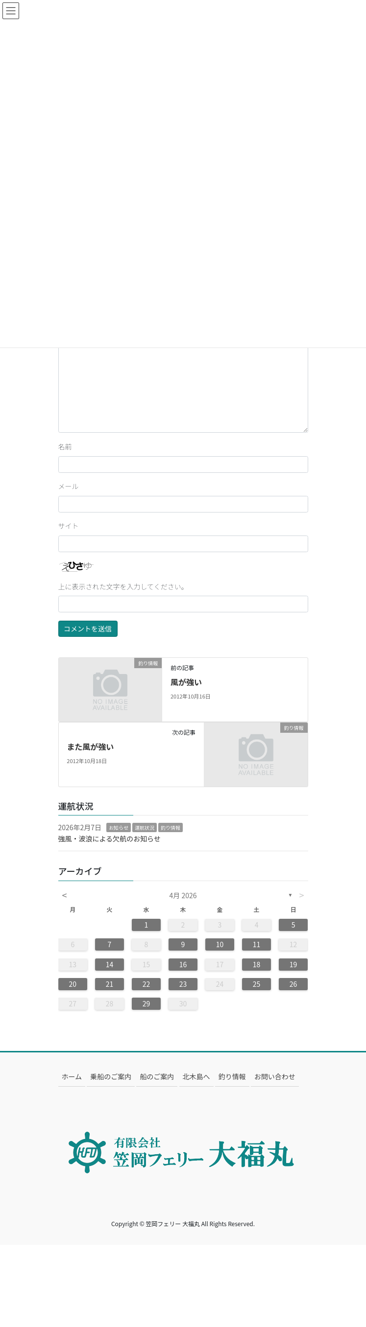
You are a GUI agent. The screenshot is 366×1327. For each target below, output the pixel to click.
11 (257, 944)
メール (68, 486)
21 (110, 984)
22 (146, 984)
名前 (65, 446)
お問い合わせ (274, 1076)
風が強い (186, 682)
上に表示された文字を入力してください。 (123, 586)
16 (183, 964)
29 (146, 1003)
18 (257, 964)
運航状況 (144, 827)
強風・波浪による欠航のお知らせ (109, 838)
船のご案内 (157, 1076)
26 (293, 984)
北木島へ (196, 1076)
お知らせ (118, 827)
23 (183, 984)
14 (110, 964)
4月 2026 (183, 895)
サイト (68, 526)
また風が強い (90, 746)
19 (293, 964)
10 (220, 944)
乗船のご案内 (110, 1076)
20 (73, 984)
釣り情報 (170, 827)
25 (257, 984)
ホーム (72, 1076)
